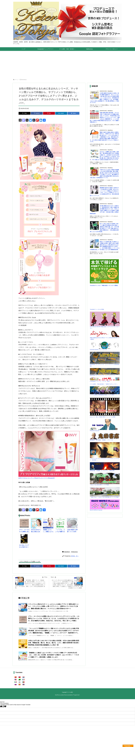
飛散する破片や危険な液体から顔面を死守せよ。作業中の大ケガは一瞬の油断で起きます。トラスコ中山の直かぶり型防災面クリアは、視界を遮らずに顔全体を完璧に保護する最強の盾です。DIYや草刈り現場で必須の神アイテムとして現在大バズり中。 (104, 137)
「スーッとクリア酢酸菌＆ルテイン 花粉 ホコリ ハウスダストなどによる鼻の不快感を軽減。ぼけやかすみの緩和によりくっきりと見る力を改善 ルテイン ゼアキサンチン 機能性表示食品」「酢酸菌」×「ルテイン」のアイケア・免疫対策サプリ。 (53, 631)
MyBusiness (74, 551)
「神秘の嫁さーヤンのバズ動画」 (110, 285)
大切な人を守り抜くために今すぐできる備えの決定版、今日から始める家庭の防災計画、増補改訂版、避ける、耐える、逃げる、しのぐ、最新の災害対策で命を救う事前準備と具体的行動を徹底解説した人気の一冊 (53, 643)
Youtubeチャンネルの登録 (97, 309)
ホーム (16, 79)
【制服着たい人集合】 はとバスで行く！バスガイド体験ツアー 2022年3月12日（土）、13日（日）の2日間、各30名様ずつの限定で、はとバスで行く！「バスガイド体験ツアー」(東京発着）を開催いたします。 (53, 655)
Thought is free (76, 694)
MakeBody (24, 79)
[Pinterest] (49, 113)
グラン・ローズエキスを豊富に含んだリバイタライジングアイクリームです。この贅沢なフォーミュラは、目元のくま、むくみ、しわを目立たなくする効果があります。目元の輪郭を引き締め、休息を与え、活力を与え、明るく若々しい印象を (53, 618)
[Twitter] (24, 113)
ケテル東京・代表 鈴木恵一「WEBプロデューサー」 (104, 384)
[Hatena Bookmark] (73, 113)
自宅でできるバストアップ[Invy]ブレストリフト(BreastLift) (36, 478)
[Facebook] (37, 113)
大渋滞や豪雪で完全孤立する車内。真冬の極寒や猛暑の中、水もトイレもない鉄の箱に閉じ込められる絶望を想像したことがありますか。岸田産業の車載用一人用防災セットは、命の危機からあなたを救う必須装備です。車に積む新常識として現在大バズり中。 (104, 98)
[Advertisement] (67, 64)
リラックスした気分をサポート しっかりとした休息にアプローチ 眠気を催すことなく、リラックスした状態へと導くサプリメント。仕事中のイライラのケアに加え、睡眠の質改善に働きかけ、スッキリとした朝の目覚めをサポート (53, 606)
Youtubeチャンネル (95, 285)
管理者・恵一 (75, 556)
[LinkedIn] (61, 113)
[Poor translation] (4, 706)
